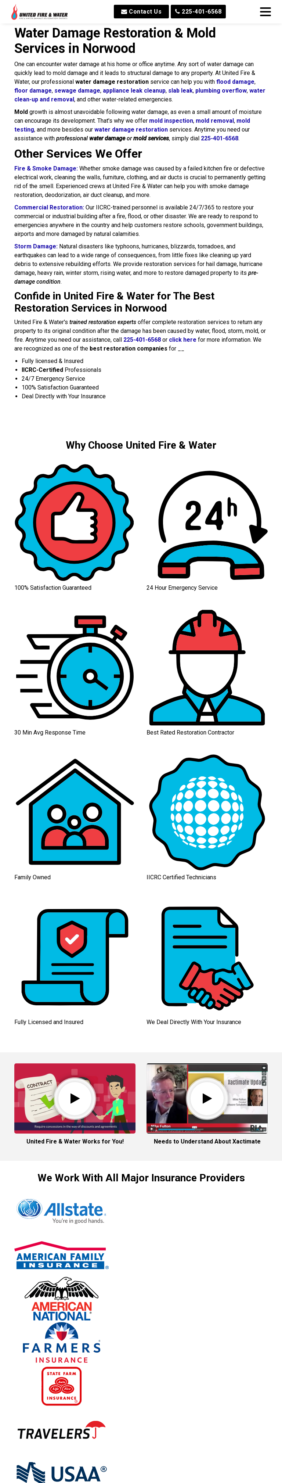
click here (182, 339)
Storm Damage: (36, 246)
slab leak (180, 90)
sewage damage (77, 90)
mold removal (215, 120)
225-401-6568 (198, 11)
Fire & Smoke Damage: (46, 168)
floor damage (33, 90)
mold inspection (171, 120)
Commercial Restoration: (49, 207)
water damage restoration (131, 129)
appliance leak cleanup (134, 90)
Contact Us (141, 11)
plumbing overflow (221, 90)
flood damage (235, 81)
